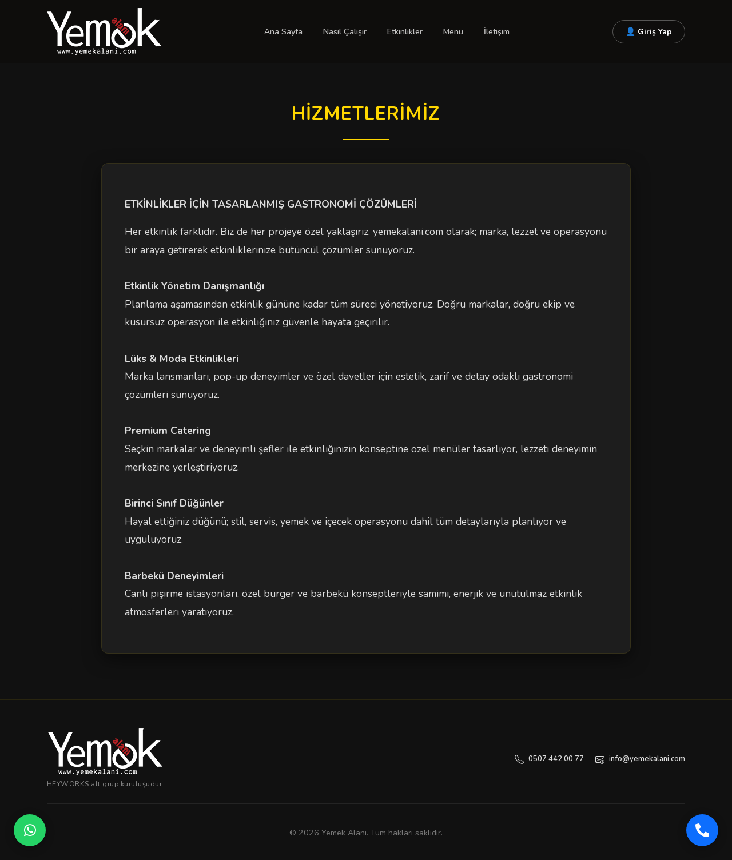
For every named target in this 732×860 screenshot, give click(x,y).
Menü (453, 31)
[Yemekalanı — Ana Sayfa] (105, 751)
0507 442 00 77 (549, 759)
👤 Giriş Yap (649, 31)
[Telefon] (702, 830)
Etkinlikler (405, 31)
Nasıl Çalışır (345, 31)
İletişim (497, 31)
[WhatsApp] (30, 830)
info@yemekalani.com (640, 759)
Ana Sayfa (283, 31)
